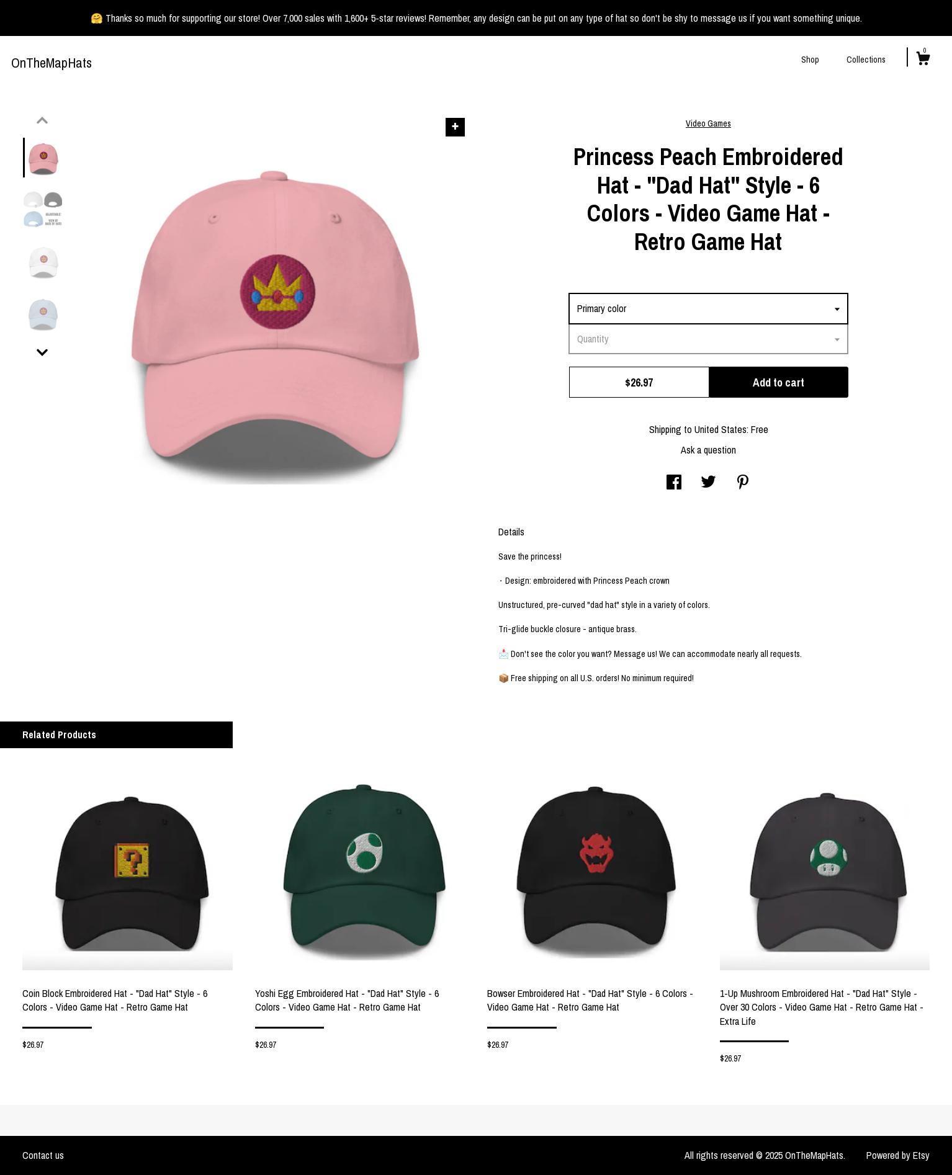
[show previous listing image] (42, 120)
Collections (866, 59)
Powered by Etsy (898, 1155)
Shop (810, 59)
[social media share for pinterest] (742, 483)
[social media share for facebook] (674, 483)
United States (720, 429)
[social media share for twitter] (708, 483)
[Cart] (923, 60)
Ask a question (708, 450)
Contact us (43, 1155)
